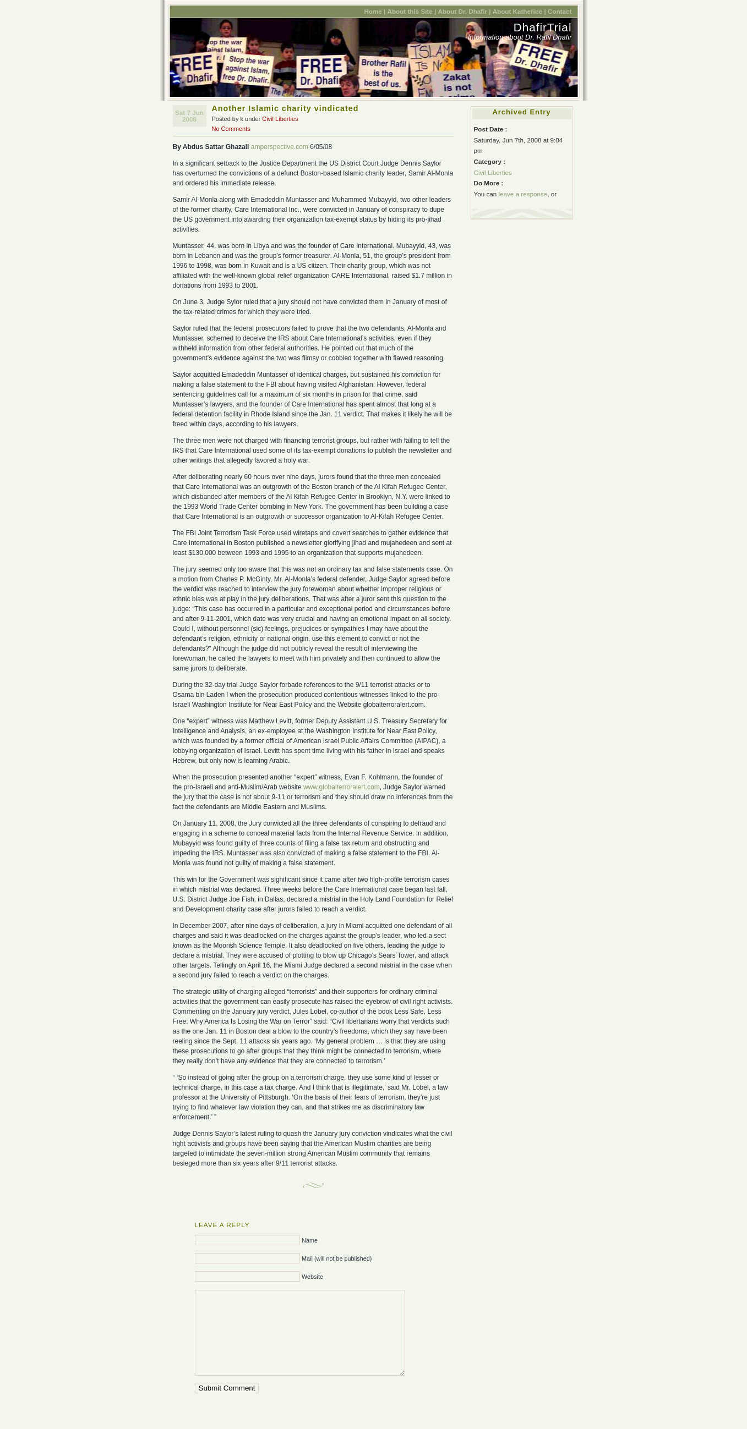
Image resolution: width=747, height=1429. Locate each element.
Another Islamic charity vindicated (285, 108)
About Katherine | (519, 11)
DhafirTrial (543, 27)
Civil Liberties (280, 119)
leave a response (522, 193)
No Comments (231, 128)
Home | (374, 11)
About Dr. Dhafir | (464, 11)
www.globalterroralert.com (341, 787)
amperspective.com (279, 147)
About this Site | (412, 11)
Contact (559, 11)
